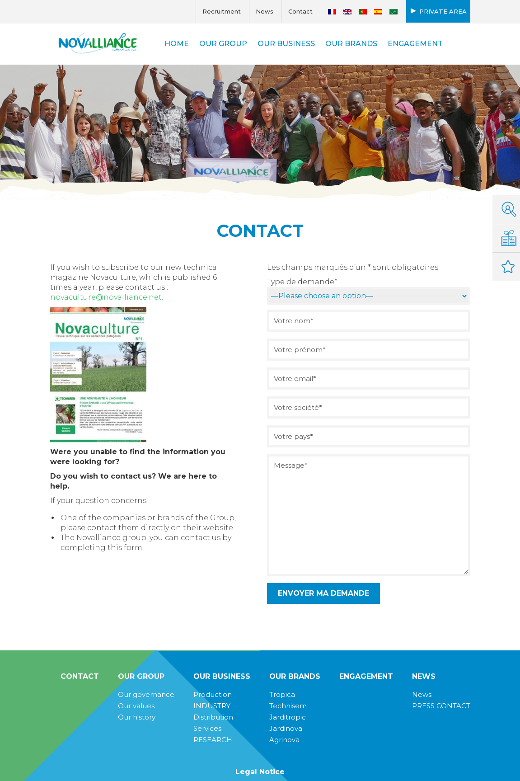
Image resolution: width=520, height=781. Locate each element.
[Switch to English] (347, 11)
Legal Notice (260, 771)
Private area (443, 11)
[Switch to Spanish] (378, 11)
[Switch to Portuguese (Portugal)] (362, 11)
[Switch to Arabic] (393, 11)
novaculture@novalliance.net (106, 297)
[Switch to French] (332, 11)
